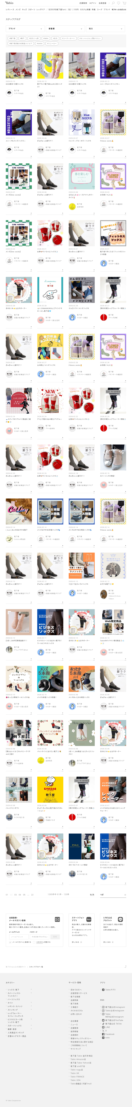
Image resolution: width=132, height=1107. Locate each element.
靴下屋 (12, 38)
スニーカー (52, 43)
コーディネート (69, 38)
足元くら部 (34, 38)
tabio (46, 38)
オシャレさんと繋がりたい (91, 38)
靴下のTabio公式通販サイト (16, 967)
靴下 (22, 38)
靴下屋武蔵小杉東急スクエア (21, 43)
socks (40, 43)
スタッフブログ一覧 (36, 967)
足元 (55, 38)
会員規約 (39, 942)
